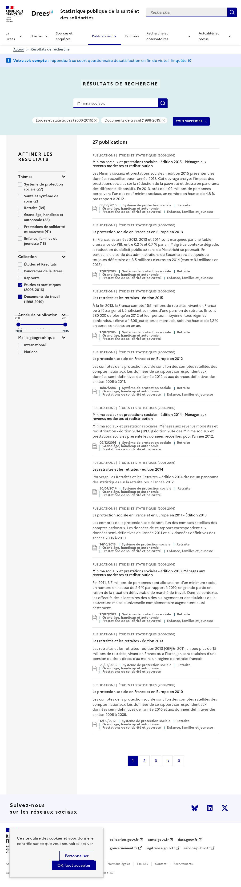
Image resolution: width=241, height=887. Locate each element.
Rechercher (232, 12)
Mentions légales (119, 864)
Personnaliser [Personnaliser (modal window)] (76, 856)
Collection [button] (27, 256)
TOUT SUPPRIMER (189, 121)
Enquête (179, 60)
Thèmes (36, 36)
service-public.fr (197, 848)
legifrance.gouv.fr (160, 848)
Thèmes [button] (25, 176)
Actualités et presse (209, 36)
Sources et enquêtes (64, 36)
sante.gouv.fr (158, 839)
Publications (102, 36)
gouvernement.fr (123, 848)
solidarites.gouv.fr (124, 839)
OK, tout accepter (73, 865)
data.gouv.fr (187, 839)
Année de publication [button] (37, 315)
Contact (160, 864)
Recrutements (183, 864)
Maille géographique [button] (36, 337)
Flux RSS (142, 864)
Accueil (18, 49)
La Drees (10, 36)
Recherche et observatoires (157, 36)
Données (132, 36)
